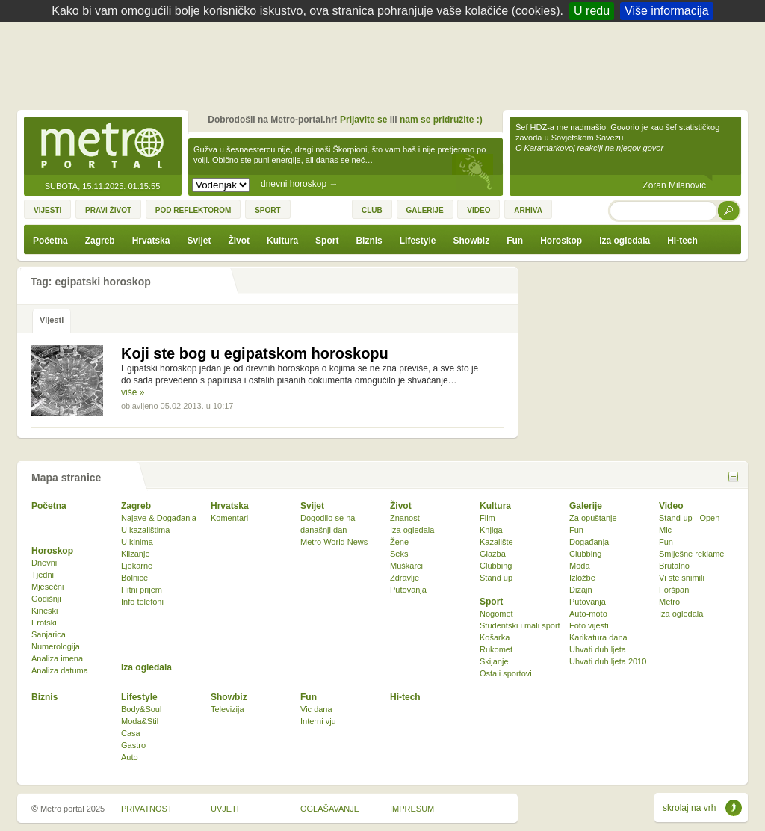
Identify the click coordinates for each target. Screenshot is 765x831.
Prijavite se (363, 119)
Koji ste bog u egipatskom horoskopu (254, 353)
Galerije (585, 506)
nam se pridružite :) (441, 119)
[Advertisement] (386, 63)
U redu (592, 10)
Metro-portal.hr (102, 146)
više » (132, 392)
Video (671, 506)
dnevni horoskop (299, 184)
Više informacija (667, 10)
